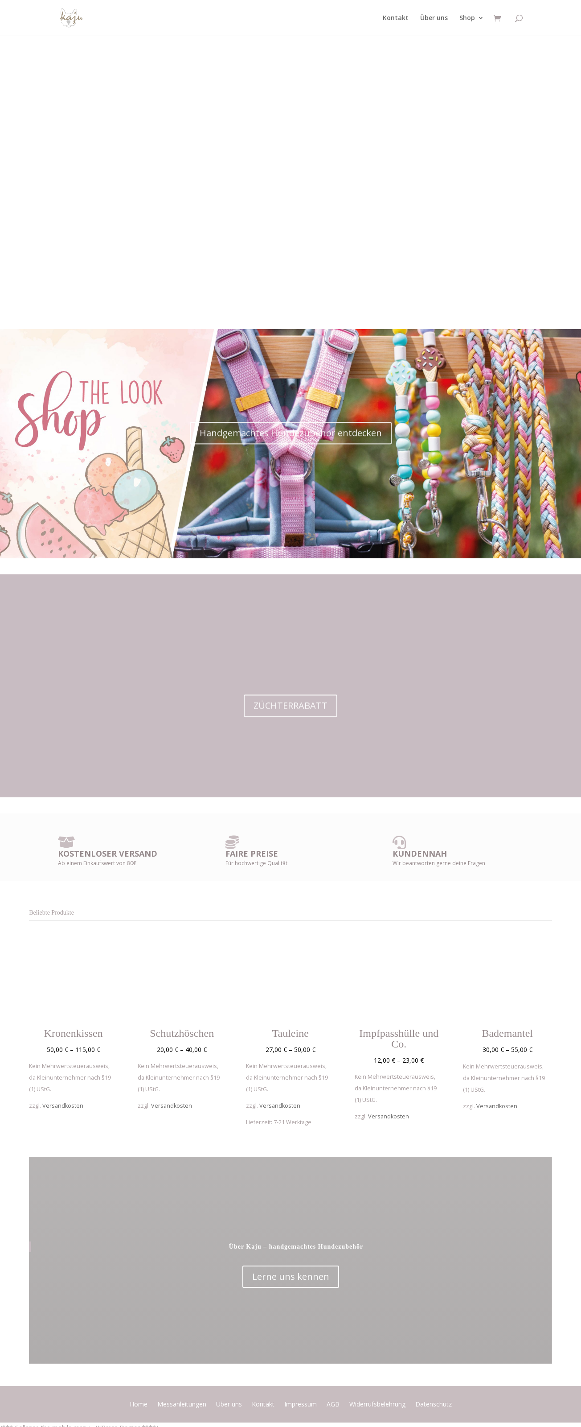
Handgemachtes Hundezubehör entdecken (291, 451)
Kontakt (396, 18)
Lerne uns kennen (290, 1276)
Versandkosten (62, 1105)
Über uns (434, 18)
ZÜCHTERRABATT (290, 720)
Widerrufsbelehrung (377, 1404)
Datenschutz (433, 1404)
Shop (467, 18)
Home (138, 1404)
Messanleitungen (181, 1404)
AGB (333, 1404)
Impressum (300, 1404)
